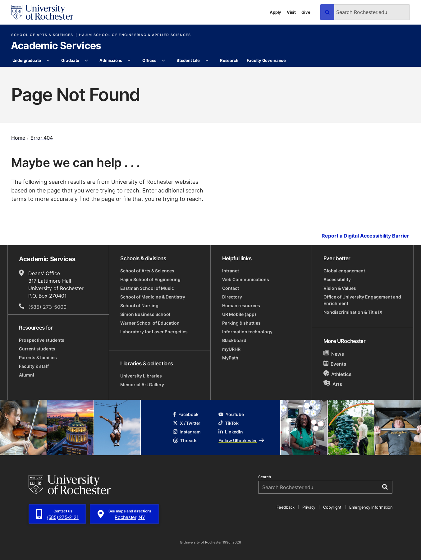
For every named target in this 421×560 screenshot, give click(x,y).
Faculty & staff (34, 366)
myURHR (231, 349)
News (333, 353)
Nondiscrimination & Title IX (352, 312)
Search (264, 477)
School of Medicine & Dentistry (152, 297)
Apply (275, 12)
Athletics (337, 373)
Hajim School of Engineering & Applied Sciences (135, 35)
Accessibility (337, 279)
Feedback (286, 507)
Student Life (188, 60)
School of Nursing (139, 305)
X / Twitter (186, 423)
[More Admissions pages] (129, 60)
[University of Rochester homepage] (42, 12)
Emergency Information (371, 507)
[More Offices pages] (163, 60)
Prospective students (41, 340)
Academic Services (56, 46)
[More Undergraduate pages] (48, 60)
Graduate (70, 60)
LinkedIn (230, 432)
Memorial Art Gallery (142, 384)
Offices (149, 60)
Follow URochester (241, 440)
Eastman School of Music (147, 288)
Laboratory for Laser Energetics (154, 332)
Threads (185, 440)
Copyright (332, 507)
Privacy (308, 507)
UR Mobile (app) (239, 314)
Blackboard (234, 340)
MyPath (230, 358)
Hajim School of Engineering (150, 279)
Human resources (241, 305)
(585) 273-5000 (47, 306)
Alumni (26, 375)
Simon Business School (145, 314)
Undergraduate (26, 60)
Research (229, 60)
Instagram (186, 432)
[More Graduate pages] (86, 60)
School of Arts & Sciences (42, 35)
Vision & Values (339, 288)
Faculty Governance (266, 60)
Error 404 (41, 137)
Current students (37, 349)
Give (305, 12)
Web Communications (245, 279)
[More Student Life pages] (207, 60)
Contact (230, 288)
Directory (232, 297)
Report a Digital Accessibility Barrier (365, 236)
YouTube (231, 414)
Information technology (247, 332)
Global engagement (344, 271)
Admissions (110, 60)
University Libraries (141, 376)
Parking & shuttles (241, 323)
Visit (291, 12)
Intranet (230, 271)
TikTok (228, 423)
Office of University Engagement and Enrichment (362, 300)
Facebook (186, 414)
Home (18, 137)
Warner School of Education (150, 323)
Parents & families (38, 357)
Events (334, 363)
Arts (332, 383)
